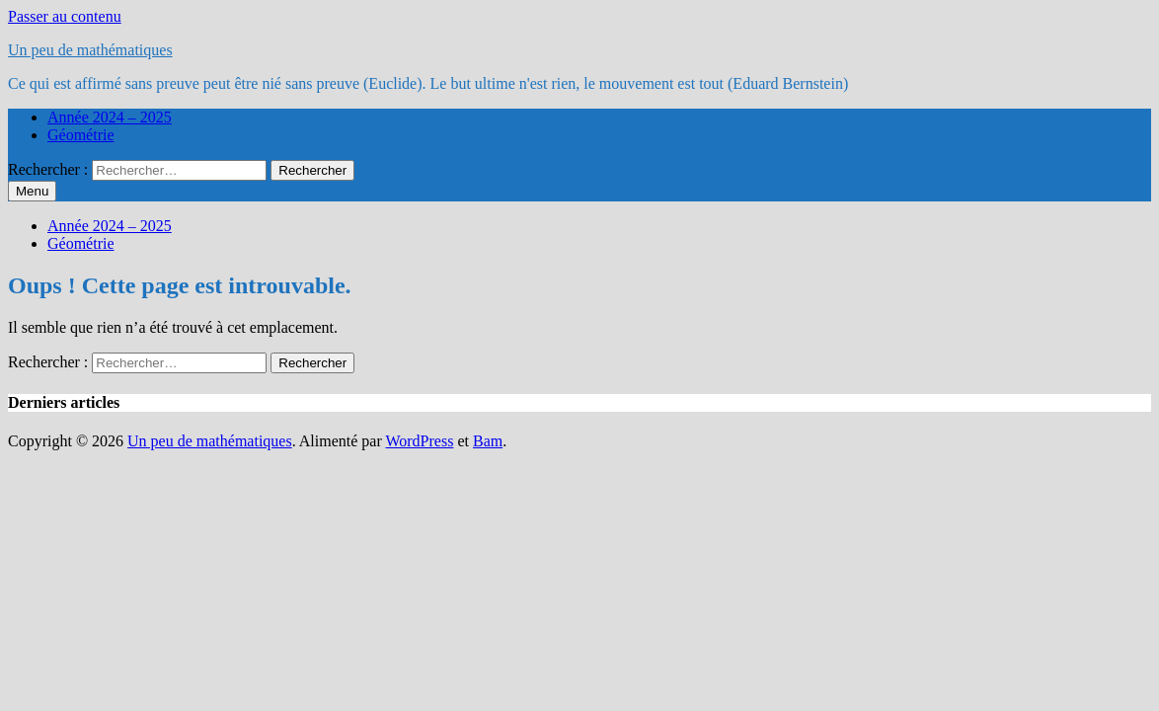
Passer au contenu (64, 16)
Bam (487, 441)
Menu (32, 191)
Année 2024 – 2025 (109, 117)
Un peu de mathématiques (90, 49)
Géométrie (81, 134)
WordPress (419, 441)
